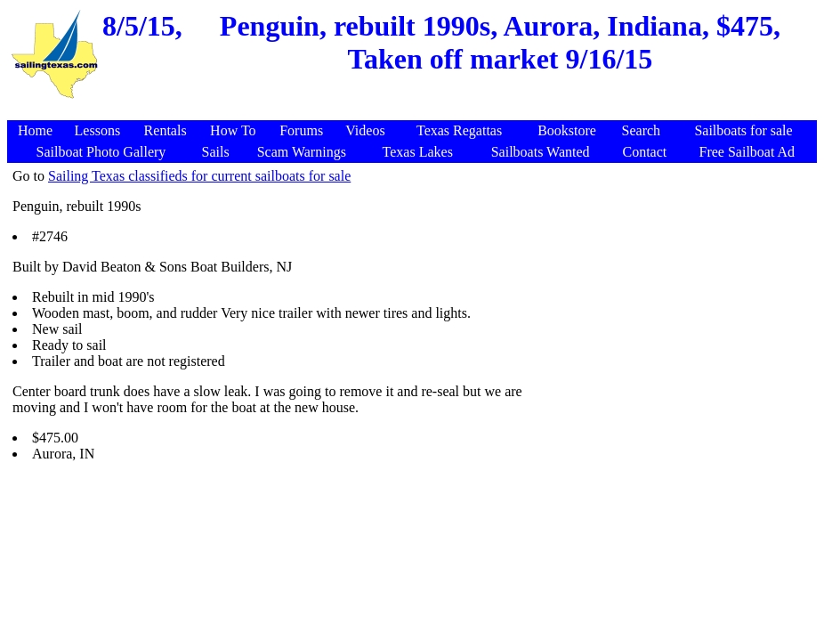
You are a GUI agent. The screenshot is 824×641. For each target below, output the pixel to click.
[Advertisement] (414, 111)
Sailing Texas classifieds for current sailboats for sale (199, 175)
